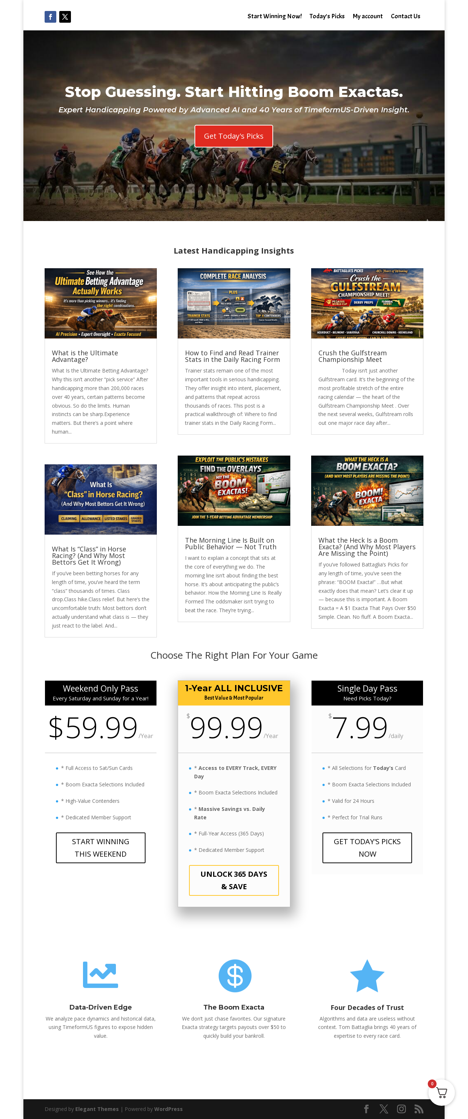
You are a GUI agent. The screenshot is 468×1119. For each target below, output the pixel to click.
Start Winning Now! (275, 17)
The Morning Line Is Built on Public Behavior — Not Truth (230, 543)
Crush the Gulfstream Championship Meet (352, 356)
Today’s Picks (327, 17)
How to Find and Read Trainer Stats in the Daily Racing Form (232, 356)
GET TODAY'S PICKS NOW (367, 848)
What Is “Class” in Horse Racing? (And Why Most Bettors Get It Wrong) (89, 555)
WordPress (168, 1108)
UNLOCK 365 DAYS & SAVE (233, 880)
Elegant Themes (97, 1108)
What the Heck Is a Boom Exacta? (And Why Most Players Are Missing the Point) (367, 547)
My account (368, 17)
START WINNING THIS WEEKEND (100, 848)
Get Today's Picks (234, 136)
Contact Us (405, 17)
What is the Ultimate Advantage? (85, 356)
